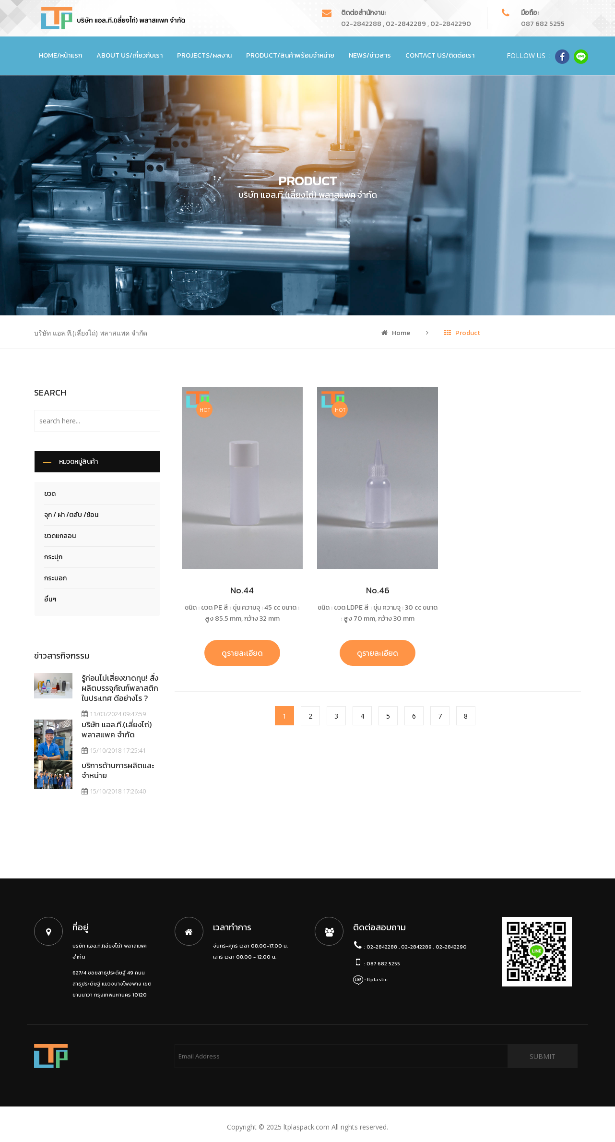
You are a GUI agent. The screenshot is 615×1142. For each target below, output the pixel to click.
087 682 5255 (543, 24)
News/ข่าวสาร (370, 55)
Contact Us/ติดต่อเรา (439, 55)
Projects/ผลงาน (204, 55)
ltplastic (377, 974)
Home (395, 333)
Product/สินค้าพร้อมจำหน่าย (290, 55)
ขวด (50, 494)
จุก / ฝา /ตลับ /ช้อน (71, 515)
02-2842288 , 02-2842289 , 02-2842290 (406, 24)
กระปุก (53, 557)
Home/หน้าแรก (60, 55)
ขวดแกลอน (60, 536)
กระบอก (55, 578)
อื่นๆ (50, 599)
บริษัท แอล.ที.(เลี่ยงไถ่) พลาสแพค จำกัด (117, 729)
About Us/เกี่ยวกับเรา (129, 55)
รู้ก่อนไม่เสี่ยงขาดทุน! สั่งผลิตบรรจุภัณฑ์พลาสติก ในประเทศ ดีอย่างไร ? (120, 688)
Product (462, 333)
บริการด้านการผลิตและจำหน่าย (118, 768)
